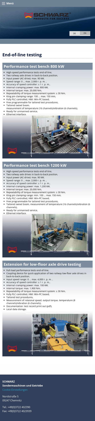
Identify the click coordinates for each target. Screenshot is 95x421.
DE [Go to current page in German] (74, 33)
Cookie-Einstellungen (15, 389)
